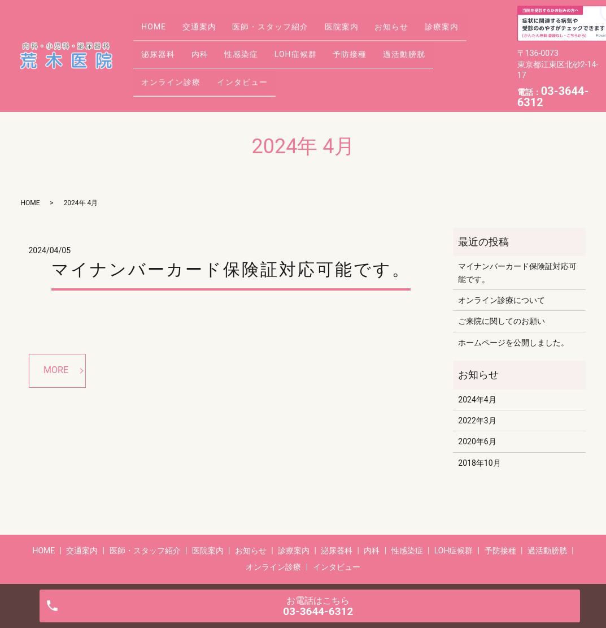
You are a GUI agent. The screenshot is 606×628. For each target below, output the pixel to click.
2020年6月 (477, 441)
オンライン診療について (501, 300)
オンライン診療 (241, 72)
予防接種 (442, 54)
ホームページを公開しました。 (513, 342)
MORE (55, 370)
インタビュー (319, 72)
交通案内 (211, 37)
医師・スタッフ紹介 (289, 37)
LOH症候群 (380, 54)
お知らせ (426, 37)
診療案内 (162, 54)
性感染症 (318, 54)
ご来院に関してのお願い (501, 321)
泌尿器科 (220, 54)
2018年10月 (479, 462)
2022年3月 (477, 420)
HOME (157, 37)
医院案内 (368, 37)
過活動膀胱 (166, 72)
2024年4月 (477, 399)
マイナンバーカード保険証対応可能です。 (231, 269)
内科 (268, 54)
